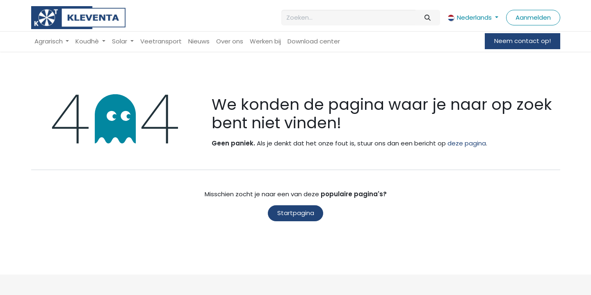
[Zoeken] (427, 18)
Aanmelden (533, 17)
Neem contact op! (522, 40)
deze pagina (466, 143)
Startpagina (295, 213)
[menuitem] (52, 42)
